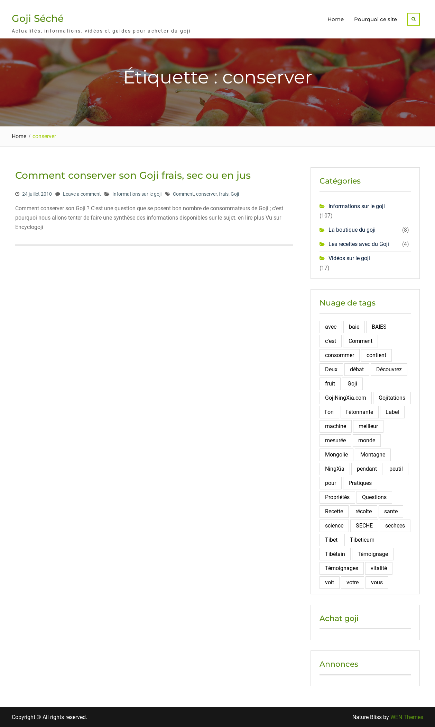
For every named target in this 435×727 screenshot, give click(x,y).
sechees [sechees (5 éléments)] (395, 525)
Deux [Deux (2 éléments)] (331, 369)
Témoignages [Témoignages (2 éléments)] (341, 568)
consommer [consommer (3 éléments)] (339, 355)
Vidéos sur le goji (349, 258)
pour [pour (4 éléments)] (330, 483)
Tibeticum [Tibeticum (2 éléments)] (362, 540)
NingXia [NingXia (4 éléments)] (334, 469)
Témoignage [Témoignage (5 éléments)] (373, 554)
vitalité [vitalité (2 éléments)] (379, 568)
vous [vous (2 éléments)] (377, 582)
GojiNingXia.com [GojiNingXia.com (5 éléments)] (345, 397)
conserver (206, 194)
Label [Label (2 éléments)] (392, 412)
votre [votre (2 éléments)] (352, 582)
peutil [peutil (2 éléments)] (396, 469)
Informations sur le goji (136, 194)
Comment (183, 194)
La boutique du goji (352, 230)
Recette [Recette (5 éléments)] (334, 511)
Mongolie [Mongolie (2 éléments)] (336, 454)
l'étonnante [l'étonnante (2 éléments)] (359, 412)
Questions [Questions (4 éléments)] (374, 497)
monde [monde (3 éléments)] (366, 440)
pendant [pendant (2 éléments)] (367, 469)
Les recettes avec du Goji (358, 244)
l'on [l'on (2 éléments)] (329, 412)
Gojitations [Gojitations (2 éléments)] (392, 397)
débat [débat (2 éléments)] (357, 369)
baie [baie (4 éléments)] (354, 326)
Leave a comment (82, 194)
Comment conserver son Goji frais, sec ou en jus (133, 175)
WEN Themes (406, 717)
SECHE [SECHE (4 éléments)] (364, 525)
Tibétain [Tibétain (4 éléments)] (335, 554)
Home (335, 19)
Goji (235, 194)
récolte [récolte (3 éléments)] (363, 511)
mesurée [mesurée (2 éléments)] (335, 440)
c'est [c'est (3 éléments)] (330, 341)
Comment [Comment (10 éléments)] (360, 341)
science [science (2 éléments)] (334, 525)
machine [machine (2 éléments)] (335, 426)
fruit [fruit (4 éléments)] (330, 383)
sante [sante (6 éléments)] (391, 511)
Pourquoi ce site (375, 19)
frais (224, 194)
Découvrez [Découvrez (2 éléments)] (389, 369)
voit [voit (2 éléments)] (329, 582)
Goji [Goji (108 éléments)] (352, 383)
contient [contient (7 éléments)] (376, 355)
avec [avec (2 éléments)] (330, 326)
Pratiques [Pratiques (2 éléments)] (360, 483)
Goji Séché (38, 18)
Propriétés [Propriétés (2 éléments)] (337, 497)
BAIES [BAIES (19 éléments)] (379, 326)
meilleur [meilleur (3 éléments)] (368, 426)
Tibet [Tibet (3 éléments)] (331, 540)
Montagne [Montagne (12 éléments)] (372, 454)
